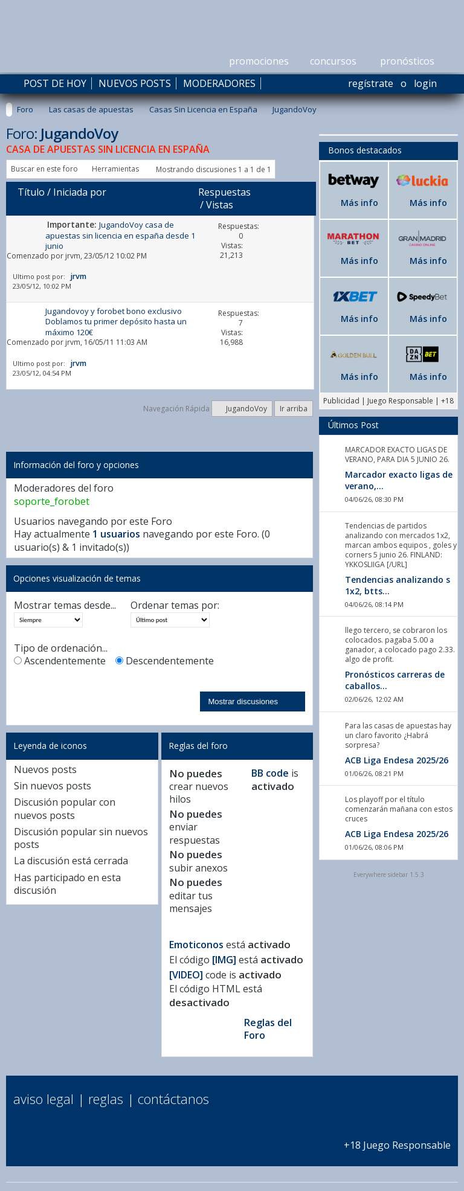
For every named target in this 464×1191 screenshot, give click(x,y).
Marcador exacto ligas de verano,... (399, 480)
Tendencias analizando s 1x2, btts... (397, 585)
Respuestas (224, 192)
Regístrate (370, 83)
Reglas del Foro (268, 1029)
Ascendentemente (60, 661)
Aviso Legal (43, 1099)
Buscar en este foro (44, 169)
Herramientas (115, 169)
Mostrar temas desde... (65, 605)
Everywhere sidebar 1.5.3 (388, 874)
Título (31, 192)
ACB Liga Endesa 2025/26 (396, 760)
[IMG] (224, 959)
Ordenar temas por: (174, 605)
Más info (359, 202)
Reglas (105, 1099)
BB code (270, 773)
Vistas (219, 204)
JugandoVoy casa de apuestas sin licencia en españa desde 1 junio (120, 235)
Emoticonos (196, 944)
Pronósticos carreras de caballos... (395, 680)
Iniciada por (79, 192)
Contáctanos (173, 1099)
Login (425, 83)
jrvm (72, 256)
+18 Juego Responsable (397, 1139)
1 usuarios (116, 534)
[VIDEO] (186, 974)
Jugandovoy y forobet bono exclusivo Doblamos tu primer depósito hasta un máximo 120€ (116, 322)
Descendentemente (164, 661)
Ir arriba (294, 408)
